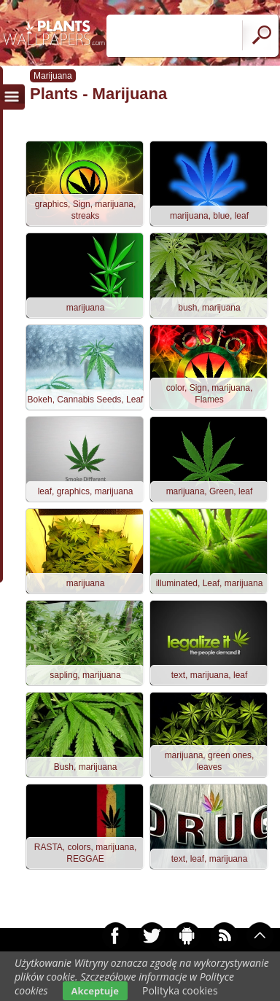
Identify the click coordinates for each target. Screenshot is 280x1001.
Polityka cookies (180, 990)
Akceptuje (95, 990)
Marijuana (53, 76)
